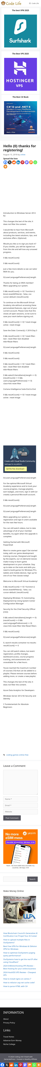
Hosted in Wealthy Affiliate (27, 1059)
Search (32, 879)
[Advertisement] (20, 190)
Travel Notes (8, 1036)
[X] (10, 162)
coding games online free (17, 755)
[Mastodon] (27, 162)
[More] (5, 167)
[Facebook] (5, 162)
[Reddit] (14, 162)
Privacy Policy (9, 1022)
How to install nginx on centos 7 (17, 979)
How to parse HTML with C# (15, 986)
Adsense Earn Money (12, 1040)
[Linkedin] (18, 162)
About (6, 1019)
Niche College (9, 1044)
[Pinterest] (22, 162)
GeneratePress (9, 1059)
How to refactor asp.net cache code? (19, 982)
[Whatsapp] (35, 162)
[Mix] (31, 162)
